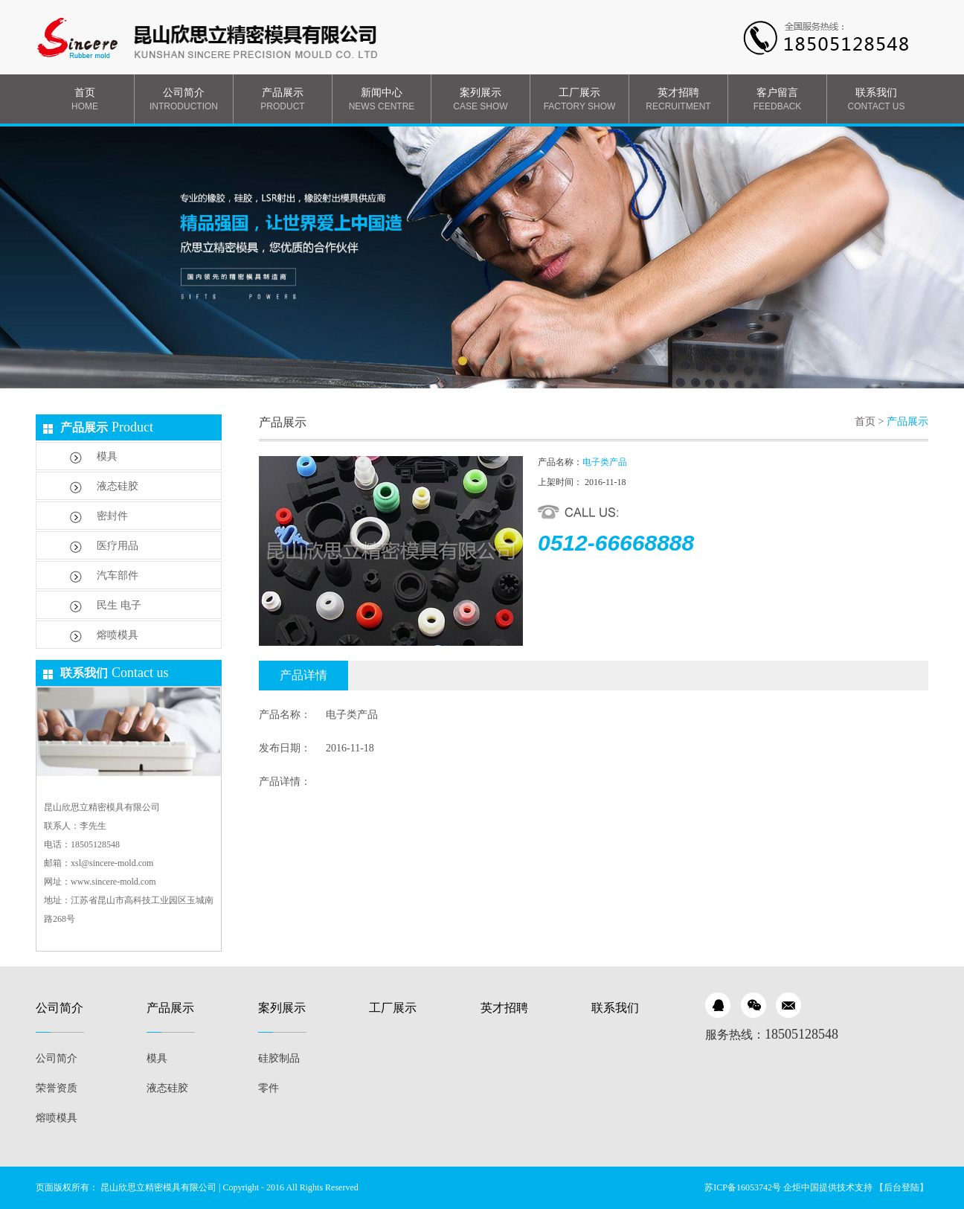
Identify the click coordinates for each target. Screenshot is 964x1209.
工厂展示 (579, 100)
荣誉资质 (56, 1088)
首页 (85, 100)
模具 (94, 457)
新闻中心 (381, 100)
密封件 (99, 516)
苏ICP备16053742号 (742, 1187)
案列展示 (480, 100)
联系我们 (876, 100)
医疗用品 (104, 546)
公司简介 (184, 100)
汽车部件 (104, 576)
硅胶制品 (279, 1058)
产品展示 (283, 100)
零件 (268, 1088)
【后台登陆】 (901, 1187)
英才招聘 (678, 100)
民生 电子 (105, 606)
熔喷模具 (104, 635)
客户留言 (777, 100)
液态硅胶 (104, 487)
